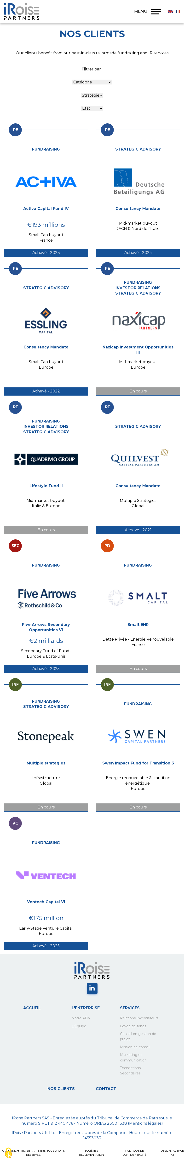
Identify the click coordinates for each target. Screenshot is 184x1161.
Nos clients (61, 1088)
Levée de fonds (133, 1026)
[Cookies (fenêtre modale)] (8, 1153)
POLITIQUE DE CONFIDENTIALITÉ (134, 1153)
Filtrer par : (92, 69)
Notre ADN (81, 1018)
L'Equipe (79, 1026)
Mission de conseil (135, 1047)
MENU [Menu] (147, 11)
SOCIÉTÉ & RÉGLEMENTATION (91, 1153)
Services (130, 1008)
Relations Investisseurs (139, 1018)
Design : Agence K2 (172, 1153)
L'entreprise (86, 1008)
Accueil (32, 1008)
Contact (106, 1088)
